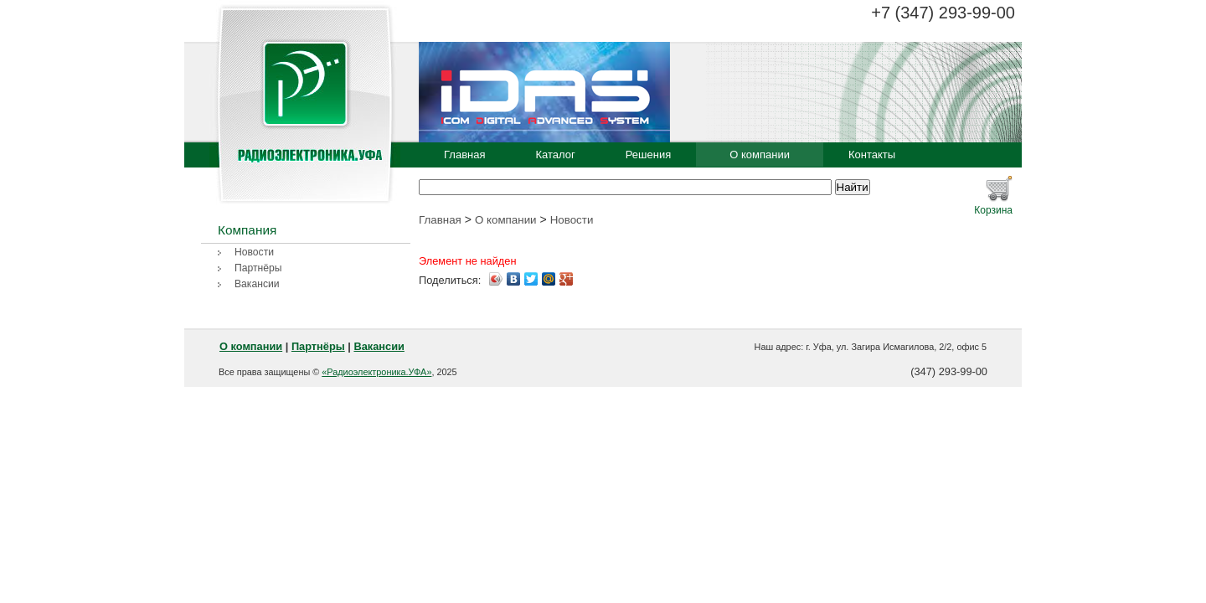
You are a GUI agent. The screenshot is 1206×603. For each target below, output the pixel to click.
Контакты (871, 154)
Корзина (993, 210)
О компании (759, 154)
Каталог (555, 154)
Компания (247, 230)
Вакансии (257, 284)
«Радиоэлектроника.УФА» (376, 372)
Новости (254, 252)
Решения (648, 154)
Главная (464, 154)
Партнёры (258, 268)
